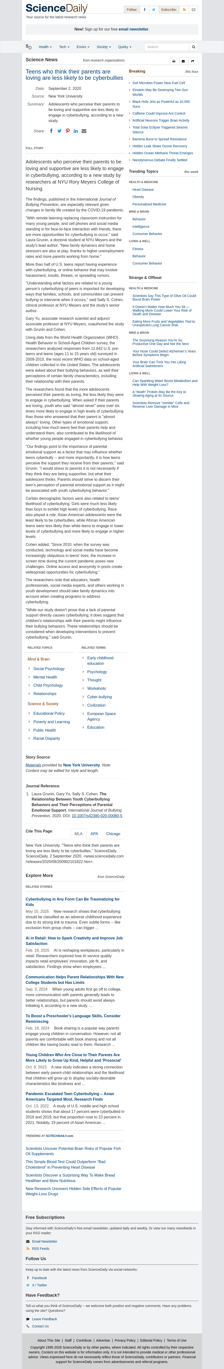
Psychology (97, 672)
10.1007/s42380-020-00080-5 (97, 816)
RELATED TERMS (94, 647)
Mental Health (45, 677)
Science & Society (43, 704)
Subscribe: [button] (169, 10)
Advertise (103, 1340)
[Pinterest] (68, 131)
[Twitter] (59, 131)
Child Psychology (48, 685)
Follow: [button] (132, 10)
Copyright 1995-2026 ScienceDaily (56, 1347)
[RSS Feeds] (184, 9)
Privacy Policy (125, 1340)
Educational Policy (49, 713)
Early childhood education (100, 661)
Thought (94, 680)
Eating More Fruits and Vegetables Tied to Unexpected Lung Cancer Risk (164, 323)
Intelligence (141, 226)
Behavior (139, 219)
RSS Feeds (40, 1249)
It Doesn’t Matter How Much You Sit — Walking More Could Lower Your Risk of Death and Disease (162, 310)
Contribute (84, 1340)
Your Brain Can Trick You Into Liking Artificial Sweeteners (159, 364)
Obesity (138, 197)
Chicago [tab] (113, 834)
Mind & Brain (39, 659)
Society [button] (104, 47)
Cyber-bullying (99, 697)
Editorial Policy (151, 1340)
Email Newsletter (44, 1241)
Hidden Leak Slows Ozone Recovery (160, 146)
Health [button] (45, 47)
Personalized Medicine (149, 204)
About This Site (48, 1340)
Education (95, 727)
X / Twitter (39, 1285)
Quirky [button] (124, 47)
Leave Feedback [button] (44, 1319)
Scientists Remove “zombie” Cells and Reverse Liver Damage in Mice (161, 404)
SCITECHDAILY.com (59, 1136)
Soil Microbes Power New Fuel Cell (159, 83)
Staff (68, 1340)
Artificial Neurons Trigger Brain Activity (161, 120)
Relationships (44, 694)
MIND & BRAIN (139, 211)
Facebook (39, 1278)
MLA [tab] (79, 834)
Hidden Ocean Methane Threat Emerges (163, 153)
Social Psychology (49, 669)
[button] (174, 61)
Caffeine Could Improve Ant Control (159, 113)
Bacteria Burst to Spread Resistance (160, 139)
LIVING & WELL (139, 241)
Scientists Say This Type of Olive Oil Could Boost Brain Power (164, 297)
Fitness (138, 249)
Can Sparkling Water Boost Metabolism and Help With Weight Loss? (165, 382)
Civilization (96, 705)
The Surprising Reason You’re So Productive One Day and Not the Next (161, 342)
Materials (33, 765)
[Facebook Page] (144, 9)
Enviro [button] (83, 47)
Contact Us (40, 1326)
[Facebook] (51, 131)
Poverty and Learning (51, 722)
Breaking (137, 71)
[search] (193, 47)
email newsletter (134, 29)
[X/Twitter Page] (154, 9)
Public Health (44, 730)
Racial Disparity (46, 738)
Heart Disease (143, 189)
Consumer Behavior (147, 234)
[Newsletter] (193, 9)
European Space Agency (101, 716)
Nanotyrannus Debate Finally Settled (160, 160)
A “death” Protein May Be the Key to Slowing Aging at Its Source (159, 393)
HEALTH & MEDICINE (143, 182)
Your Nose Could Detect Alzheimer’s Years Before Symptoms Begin (164, 353)
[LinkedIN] (76, 131)
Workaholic (96, 688)
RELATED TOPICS (40, 647)
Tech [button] (64, 47)
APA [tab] (94, 834)
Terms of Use (176, 1340)
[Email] (84, 131)
